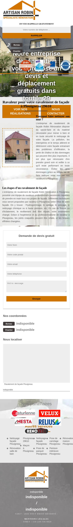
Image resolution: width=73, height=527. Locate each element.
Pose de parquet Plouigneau (40, 451)
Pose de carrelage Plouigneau (53, 441)
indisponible (26, 44)
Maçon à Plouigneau (27, 448)
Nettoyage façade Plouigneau (14, 441)
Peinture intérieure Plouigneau (53, 451)
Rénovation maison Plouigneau (67, 441)
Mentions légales (36, 519)
